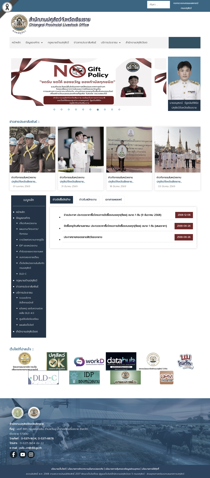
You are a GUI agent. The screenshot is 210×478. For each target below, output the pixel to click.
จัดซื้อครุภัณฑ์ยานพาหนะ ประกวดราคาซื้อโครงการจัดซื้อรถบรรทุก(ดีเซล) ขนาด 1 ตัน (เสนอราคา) (115, 226)
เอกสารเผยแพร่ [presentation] (113, 200)
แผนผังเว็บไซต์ (26, 325)
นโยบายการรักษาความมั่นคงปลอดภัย (85, 469)
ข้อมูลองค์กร (23, 218)
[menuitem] (16, 42)
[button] (56, 109)
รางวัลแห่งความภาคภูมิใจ (31, 239)
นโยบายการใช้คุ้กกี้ (150, 469)
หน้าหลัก (20, 212)
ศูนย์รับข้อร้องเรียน (29, 319)
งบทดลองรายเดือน (29, 257)
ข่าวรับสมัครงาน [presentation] (87, 200)
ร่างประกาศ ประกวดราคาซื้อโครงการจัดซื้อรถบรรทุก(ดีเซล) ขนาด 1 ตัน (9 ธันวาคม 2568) (112, 215)
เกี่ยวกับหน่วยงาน (28, 223)
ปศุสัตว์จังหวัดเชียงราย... (24, 181)
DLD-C (23, 274)
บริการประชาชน (24, 293)
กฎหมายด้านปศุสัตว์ (26, 280)
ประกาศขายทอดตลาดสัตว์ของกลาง (83, 237)
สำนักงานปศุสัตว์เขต (27, 332)
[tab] (61, 200)
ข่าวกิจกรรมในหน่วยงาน (23, 177)
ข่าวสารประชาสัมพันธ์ (27, 287)
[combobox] (158, 4)
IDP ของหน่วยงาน (28, 245)
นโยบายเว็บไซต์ (58, 469)
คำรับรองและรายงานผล (31, 251)
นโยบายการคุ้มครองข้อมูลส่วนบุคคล (122, 469)
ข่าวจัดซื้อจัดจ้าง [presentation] (61, 200)
